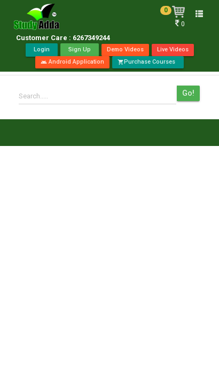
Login (42, 49)
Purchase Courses (148, 61)
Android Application (72, 61)
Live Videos (173, 49)
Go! (188, 93)
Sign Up (79, 49)
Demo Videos (125, 49)
